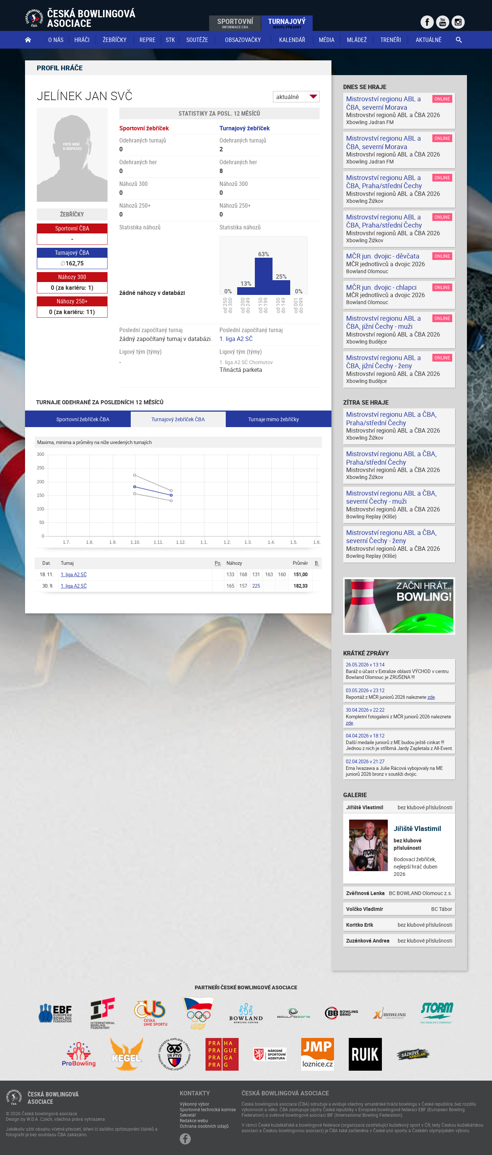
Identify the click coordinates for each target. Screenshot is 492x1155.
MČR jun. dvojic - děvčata (382, 255)
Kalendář (292, 40)
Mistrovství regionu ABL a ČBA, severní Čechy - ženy (391, 536)
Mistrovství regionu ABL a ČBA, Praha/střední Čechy (384, 181)
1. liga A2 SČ (236, 339)
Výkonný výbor (194, 1104)
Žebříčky (114, 40)
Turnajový (287, 22)
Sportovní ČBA (72, 228)
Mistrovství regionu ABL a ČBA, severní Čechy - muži (391, 497)
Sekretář (188, 1115)
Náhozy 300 (72, 277)
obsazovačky (243, 40)
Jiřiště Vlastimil (417, 828)
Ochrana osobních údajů (204, 1126)
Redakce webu (194, 1120)
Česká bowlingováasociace (53, 1098)
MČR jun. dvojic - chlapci (381, 287)
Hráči (81, 40)
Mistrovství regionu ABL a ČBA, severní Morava (383, 103)
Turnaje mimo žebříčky (273, 419)
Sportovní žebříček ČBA (82, 419)
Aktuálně (429, 40)
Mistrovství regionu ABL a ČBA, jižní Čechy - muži (383, 322)
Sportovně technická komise (208, 1109)
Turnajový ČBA (72, 253)
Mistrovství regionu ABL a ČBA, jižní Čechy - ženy (383, 361)
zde (431, 697)
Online (442, 99)
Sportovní (235, 22)
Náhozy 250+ (72, 301)
